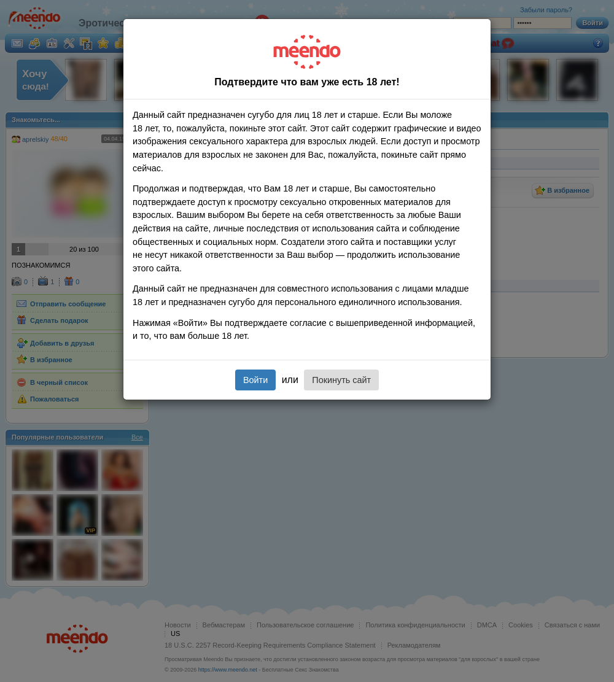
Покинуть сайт (341, 380)
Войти (255, 380)
